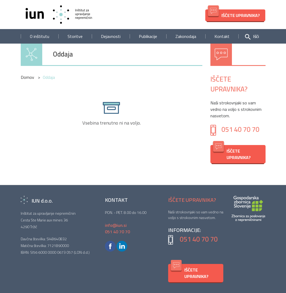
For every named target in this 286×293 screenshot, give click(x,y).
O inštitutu (39, 36)
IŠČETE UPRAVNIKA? (234, 14)
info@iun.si (116, 225)
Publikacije (148, 36)
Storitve (75, 36)
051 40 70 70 (240, 129)
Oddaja (63, 54)
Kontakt (221, 36)
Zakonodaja (185, 36)
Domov (28, 77)
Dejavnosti (111, 36)
